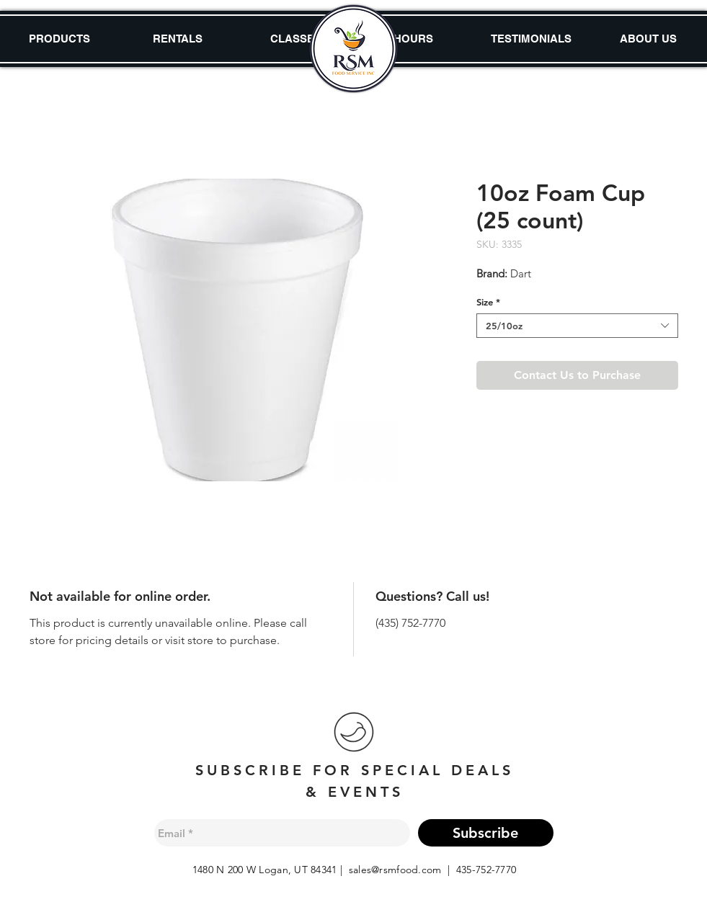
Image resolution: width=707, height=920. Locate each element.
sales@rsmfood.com (395, 869)
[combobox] (577, 325)
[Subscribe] (485, 833)
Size (488, 302)
